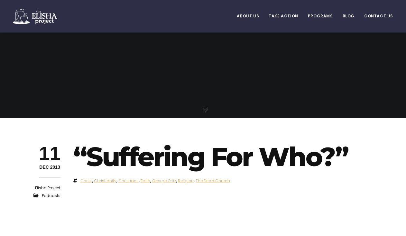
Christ (86, 181)
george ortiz (164, 181)
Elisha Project (47, 188)
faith (145, 181)
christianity (105, 181)
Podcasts (51, 195)
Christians (128, 181)
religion (186, 181)
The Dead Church (213, 181)
